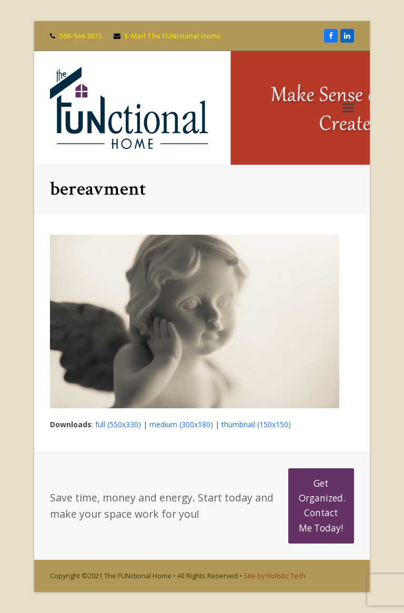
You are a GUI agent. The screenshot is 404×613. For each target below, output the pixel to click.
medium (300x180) (181, 424)
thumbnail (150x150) (256, 424)
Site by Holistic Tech (275, 575)
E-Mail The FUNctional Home (173, 36)
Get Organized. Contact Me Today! (322, 505)
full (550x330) (118, 424)
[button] (348, 108)
